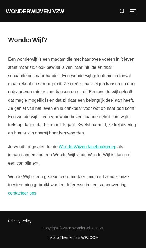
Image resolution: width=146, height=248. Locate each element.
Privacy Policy (19, 221)
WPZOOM (90, 237)
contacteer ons (22, 193)
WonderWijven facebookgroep (87, 146)
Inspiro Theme (60, 237)
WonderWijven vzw (35, 11)
